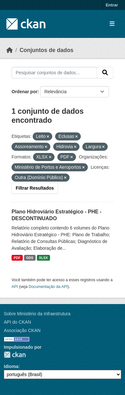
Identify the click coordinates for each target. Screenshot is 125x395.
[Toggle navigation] (112, 24)
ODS (29, 258)
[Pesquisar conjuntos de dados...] (54, 72)
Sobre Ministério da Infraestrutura (37, 313)
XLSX (43, 258)
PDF (17, 258)
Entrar (112, 5)
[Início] (9, 50)
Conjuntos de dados (46, 50)
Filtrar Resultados (35, 188)
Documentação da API (48, 286)
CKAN (15, 354)
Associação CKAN (22, 330)
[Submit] (105, 72)
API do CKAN (17, 322)
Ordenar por (25, 91)
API (15, 286)
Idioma (11, 366)
